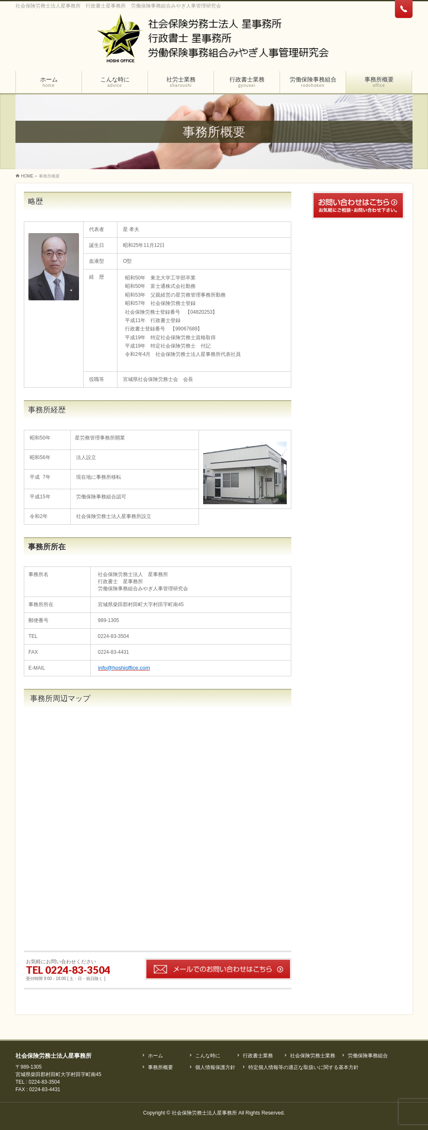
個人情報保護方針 (215, 1067)
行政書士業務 (258, 1056)
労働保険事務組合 (368, 1056)
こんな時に (207, 1056)
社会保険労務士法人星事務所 (204, 1113)
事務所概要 (160, 1067)
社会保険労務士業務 (312, 1056)
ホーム (155, 1056)
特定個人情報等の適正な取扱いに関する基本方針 (303, 1067)
